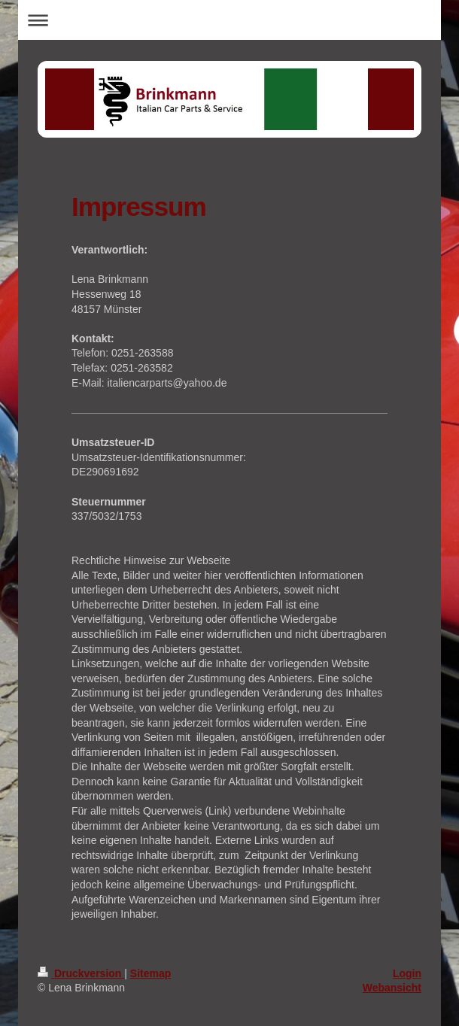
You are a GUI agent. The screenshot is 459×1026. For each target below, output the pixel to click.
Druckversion (81, 973)
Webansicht (392, 988)
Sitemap (150, 973)
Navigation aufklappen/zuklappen (229, 20)
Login (407, 973)
